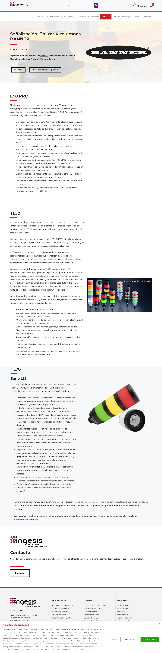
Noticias (116, 17)
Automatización (53, 17)
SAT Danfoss (70, 17)
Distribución (83, 17)
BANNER (44, 55)
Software (95, 17)
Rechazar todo (131, 639)
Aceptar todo (150, 639)
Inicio (40, 17)
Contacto (147, 17)
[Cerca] (159, 623)
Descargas (126, 17)
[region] (81, 637)
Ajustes (114, 639)
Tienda (105, 17)
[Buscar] (96, 5)
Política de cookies (76, 649)
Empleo (137, 17)
